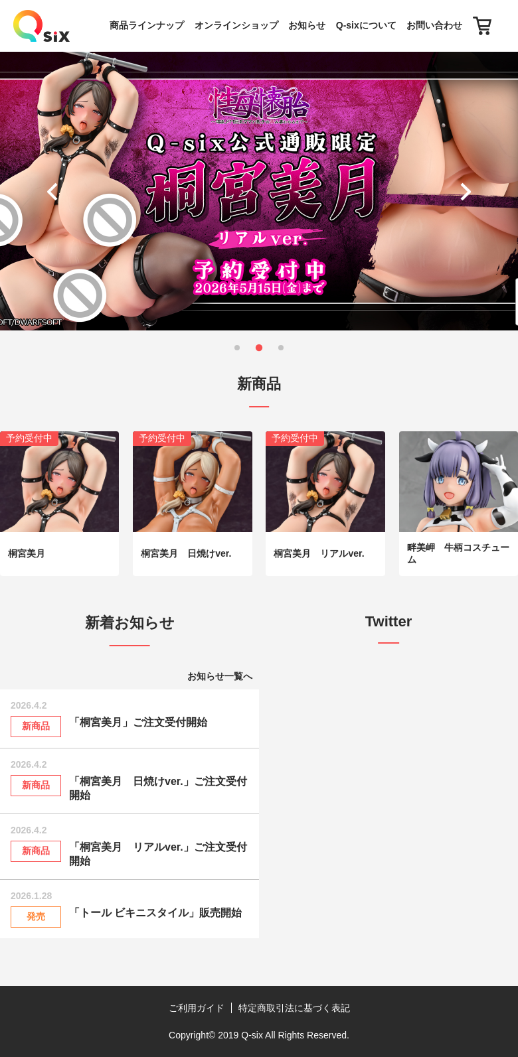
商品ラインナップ (147, 25)
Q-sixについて (366, 25)
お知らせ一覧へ (219, 676)
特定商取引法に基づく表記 (294, 1008)
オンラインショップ (236, 25)
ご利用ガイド (196, 1008)
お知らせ (306, 25)
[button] (55, 191)
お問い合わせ (434, 25)
